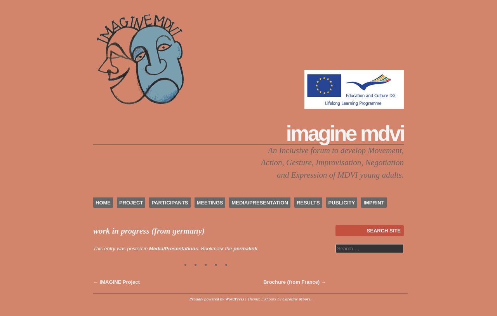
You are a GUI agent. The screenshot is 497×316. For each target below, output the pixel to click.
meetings (210, 203)
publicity (341, 203)
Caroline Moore (296, 299)
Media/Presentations (173, 248)
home (103, 203)
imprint (373, 203)
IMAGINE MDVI (345, 133)
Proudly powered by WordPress (216, 299)
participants (169, 203)
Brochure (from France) (294, 282)
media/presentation (259, 203)
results (308, 203)
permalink (245, 248)
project (131, 203)
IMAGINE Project (116, 282)
